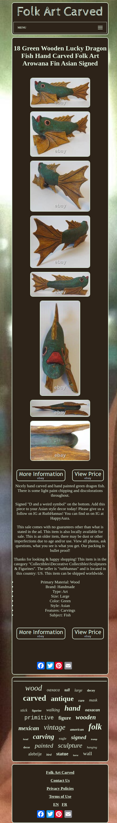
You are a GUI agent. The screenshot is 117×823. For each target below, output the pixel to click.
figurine (37, 710)
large (78, 690)
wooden (86, 717)
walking (53, 710)
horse (76, 755)
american (77, 729)
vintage (54, 727)
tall (67, 690)
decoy (91, 690)
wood (33, 688)
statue (62, 753)
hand (72, 708)
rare (81, 700)
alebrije (35, 753)
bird (49, 754)
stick (23, 710)
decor (26, 747)
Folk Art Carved (60, 772)
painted (44, 745)
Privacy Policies (60, 788)
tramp (94, 739)
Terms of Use (60, 796)
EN (56, 804)
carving (43, 736)
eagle (63, 738)
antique (62, 698)
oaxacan (92, 710)
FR (64, 804)
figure (64, 718)
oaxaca (53, 689)
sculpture (70, 745)
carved (34, 698)
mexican (28, 728)
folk (95, 726)
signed (78, 737)
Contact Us (60, 780)
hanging (92, 747)
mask (93, 700)
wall (87, 753)
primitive (39, 718)
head (25, 739)
